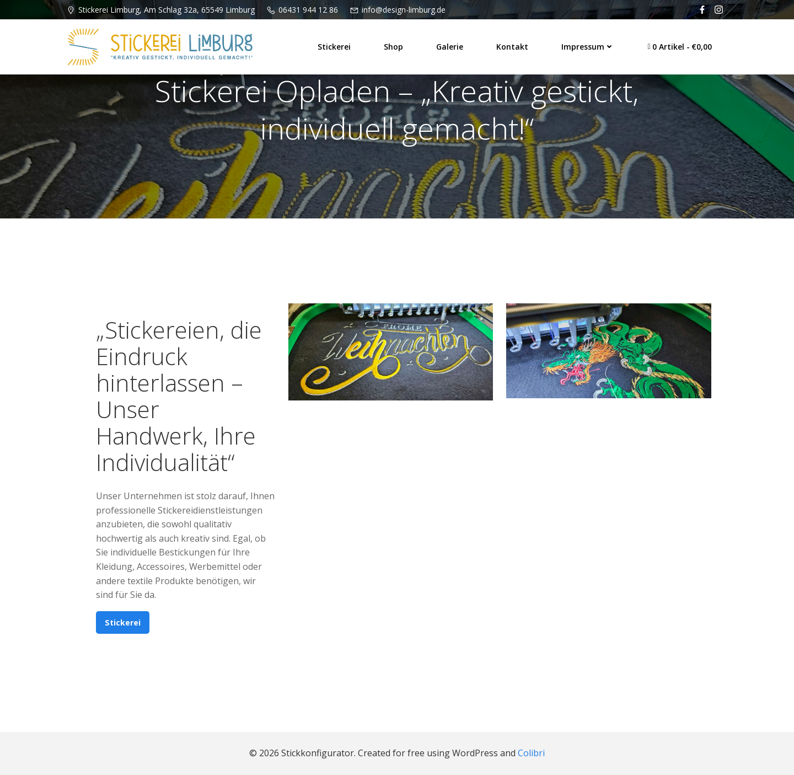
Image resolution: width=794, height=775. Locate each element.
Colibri (531, 753)
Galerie (449, 46)
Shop (393, 46)
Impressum (587, 46)
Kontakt (512, 46)
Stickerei (334, 46)
